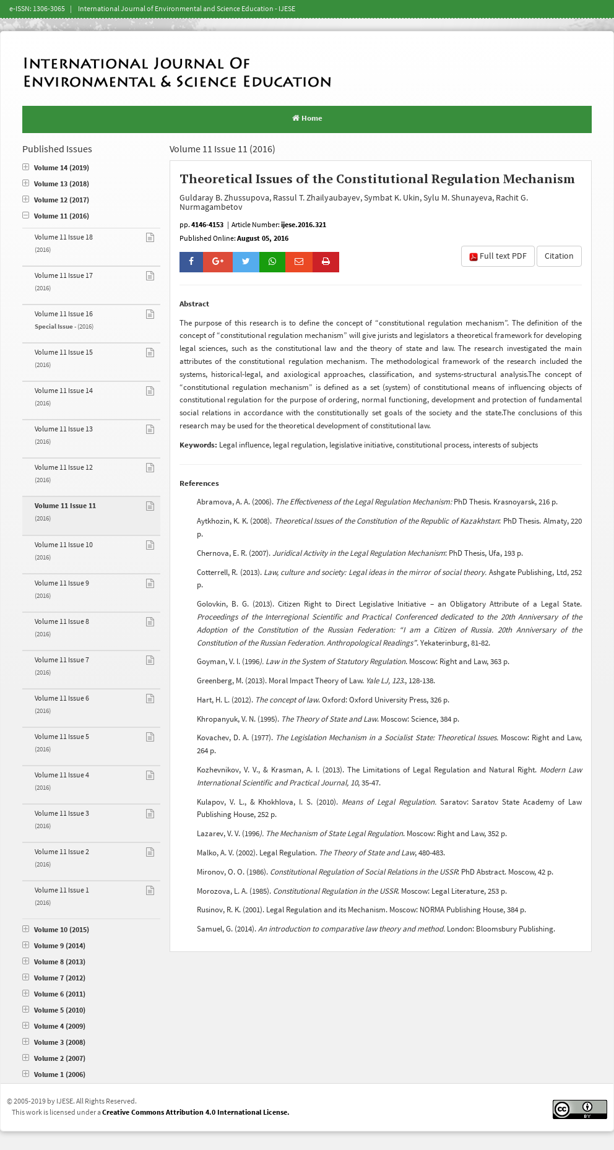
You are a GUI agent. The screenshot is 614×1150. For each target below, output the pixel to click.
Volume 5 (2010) (53, 1010)
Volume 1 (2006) (53, 1075)
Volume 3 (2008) (53, 1042)
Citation (559, 256)
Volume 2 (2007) (53, 1058)
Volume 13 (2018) (55, 184)
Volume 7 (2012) (53, 978)
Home (307, 118)
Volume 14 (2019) (55, 168)
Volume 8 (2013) (53, 962)
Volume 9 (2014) (53, 946)
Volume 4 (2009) (53, 1026)
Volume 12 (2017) (55, 200)
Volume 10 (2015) (55, 930)
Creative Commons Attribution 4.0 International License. (196, 1112)
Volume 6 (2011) (53, 994)
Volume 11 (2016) (55, 216)
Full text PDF (498, 256)
